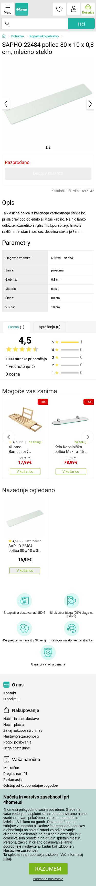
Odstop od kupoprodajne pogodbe (30, 785)
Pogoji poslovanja (17, 742)
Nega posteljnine (16, 748)
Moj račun (11, 768)
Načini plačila (13, 725)
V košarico (25, 471)
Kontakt (9, 693)
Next (87, 437)
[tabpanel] (48, 104)
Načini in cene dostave (21, 719)
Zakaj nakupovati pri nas (22, 730)
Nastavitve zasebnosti (20, 850)
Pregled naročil (15, 774)
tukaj (7, 859)
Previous (8, 437)
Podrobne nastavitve (48, 879)
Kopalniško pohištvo (44, 36)
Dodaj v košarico (48, 173)
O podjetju (11, 699)
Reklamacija (13, 780)
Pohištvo (17, 36)
